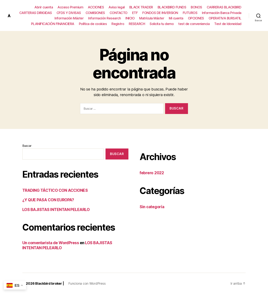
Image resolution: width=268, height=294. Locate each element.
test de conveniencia (194, 24)
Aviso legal (117, 7)
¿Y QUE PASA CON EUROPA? (48, 200)
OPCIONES (196, 18)
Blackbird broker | (49, 283)
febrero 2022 (152, 173)
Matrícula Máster (151, 18)
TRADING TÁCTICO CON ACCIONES (55, 190)
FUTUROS (190, 13)
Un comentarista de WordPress (50, 242)
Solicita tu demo (162, 24)
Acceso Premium (70, 7)
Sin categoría (152, 206)
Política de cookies (93, 24)
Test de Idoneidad (227, 24)
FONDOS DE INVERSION (160, 13)
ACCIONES (96, 7)
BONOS (196, 7)
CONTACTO (118, 13)
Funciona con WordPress (87, 283)
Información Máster (69, 18)
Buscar (26, 146)
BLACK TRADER (141, 7)
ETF (135, 13)
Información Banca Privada (221, 13)
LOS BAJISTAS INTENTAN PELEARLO (56, 209)
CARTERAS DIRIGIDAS (35, 13)
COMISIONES (95, 13)
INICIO (130, 18)
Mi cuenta (176, 18)
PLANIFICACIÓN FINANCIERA (52, 24)
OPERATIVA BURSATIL (225, 18)
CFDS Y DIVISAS (69, 13)
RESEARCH (137, 24)
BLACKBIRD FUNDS (172, 7)
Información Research (104, 18)
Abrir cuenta (43, 7)
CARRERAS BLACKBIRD (224, 7)
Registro (117, 24)
